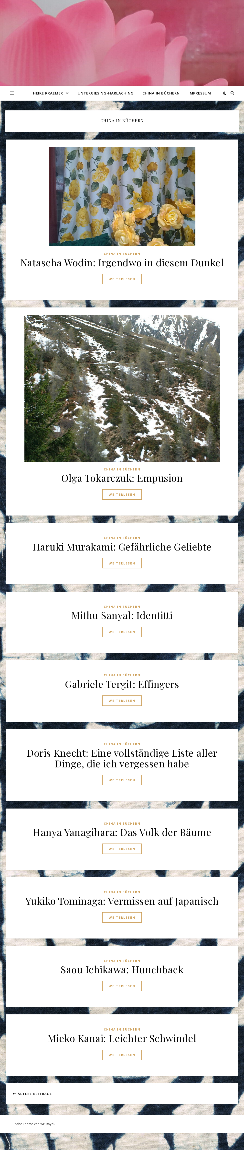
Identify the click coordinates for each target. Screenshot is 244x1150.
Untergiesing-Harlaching (106, 93)
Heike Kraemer (48, 93)
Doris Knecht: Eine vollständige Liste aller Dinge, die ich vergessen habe (122, 758)
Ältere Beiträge (32, 1093)
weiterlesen (122, 279)
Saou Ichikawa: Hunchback (122, 969)
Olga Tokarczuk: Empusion (122, 477)
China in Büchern (161, 93)
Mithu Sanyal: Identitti (122, 615)
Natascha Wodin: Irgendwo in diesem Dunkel (122, 262)
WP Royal (47, 1124)
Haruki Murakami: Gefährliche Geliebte (122, 546)
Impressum (200, 93)
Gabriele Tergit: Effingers (122, 683)
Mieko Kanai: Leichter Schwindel (122, 1038)
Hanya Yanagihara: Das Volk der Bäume (122, 831)
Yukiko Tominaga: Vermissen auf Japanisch (122, 900)
